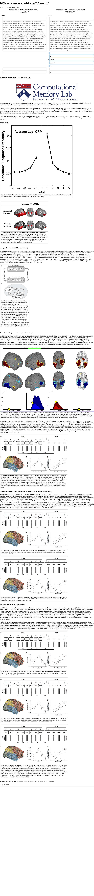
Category (2, 784)
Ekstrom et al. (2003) (5, 616)
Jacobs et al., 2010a (50, 612)
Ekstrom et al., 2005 (38, 612)
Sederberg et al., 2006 (35, 342)
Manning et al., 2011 (83, 421)
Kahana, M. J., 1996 (78, 111)
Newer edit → (70, 12)
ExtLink (60, 609)
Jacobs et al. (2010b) (5, 622)
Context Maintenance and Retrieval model (48, 261)
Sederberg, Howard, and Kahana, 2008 (16, 261)
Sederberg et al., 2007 (59, 116)
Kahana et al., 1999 (5, 612)
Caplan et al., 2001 (17, 612)
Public (7, 784)
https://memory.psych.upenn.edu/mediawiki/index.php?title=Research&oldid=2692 (31, 781)
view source (34, 9)
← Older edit (23, 12)
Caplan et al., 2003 (27, 612)
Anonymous (21, 11)
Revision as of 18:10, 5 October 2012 (19, 9)
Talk (27, 11)
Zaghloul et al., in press (12, 496)
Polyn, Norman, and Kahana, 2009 (73, 261)
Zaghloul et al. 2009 (37, 499)
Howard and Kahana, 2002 (60, 254)
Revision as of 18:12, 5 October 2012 (66, 9)
